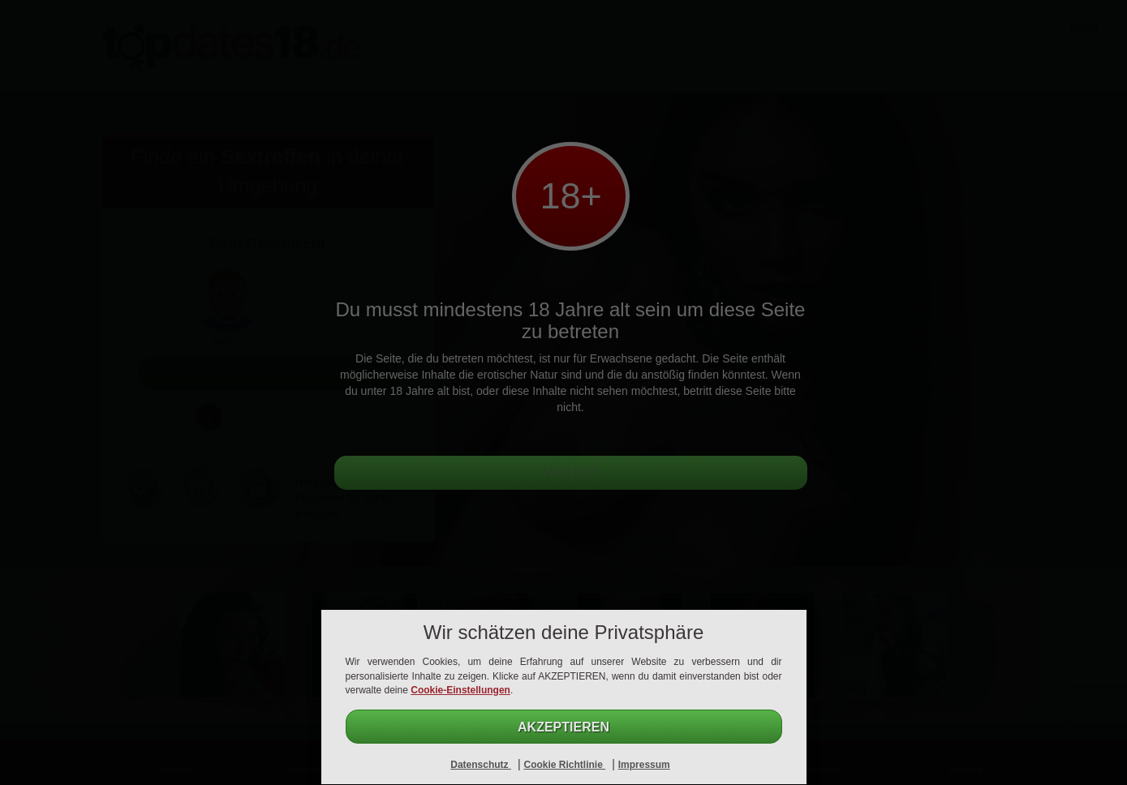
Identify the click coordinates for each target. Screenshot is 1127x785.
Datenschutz (480, 764)
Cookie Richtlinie (564, 764)
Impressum (644, 764)
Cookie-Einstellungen (460, 690)
